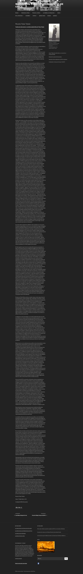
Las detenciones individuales (20, 533)
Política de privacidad (19, 571)
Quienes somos (42, 15)
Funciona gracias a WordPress (29, 571)
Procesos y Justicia (36, 12)
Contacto (49, 15)
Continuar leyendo (18, 558)
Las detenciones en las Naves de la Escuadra (23, 528)
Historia (17, 12)
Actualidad (28, 15)
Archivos (35, 15)
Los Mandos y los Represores (49, 12)
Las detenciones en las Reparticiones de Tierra (23, 530)
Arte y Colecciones (19, 15)
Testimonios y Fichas (26, 12)
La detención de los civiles (20, 535)
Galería (59, 12)
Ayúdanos (55, 15)
